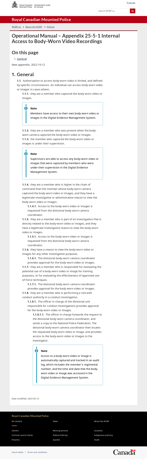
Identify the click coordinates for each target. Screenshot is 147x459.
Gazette (56, 440)
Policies (50, 26)
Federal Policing (60, 435)
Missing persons (60, 430)
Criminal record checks (22, 435)
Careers (15, 430)
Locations (98, 430)
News (55, 421)
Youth (96, 440)
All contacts (17, 421)
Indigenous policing (103, 435)
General (22, 59)
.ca (16, 26)
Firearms (16, 440)
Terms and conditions (37, 452)
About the (33, 26)
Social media (17, 452)
